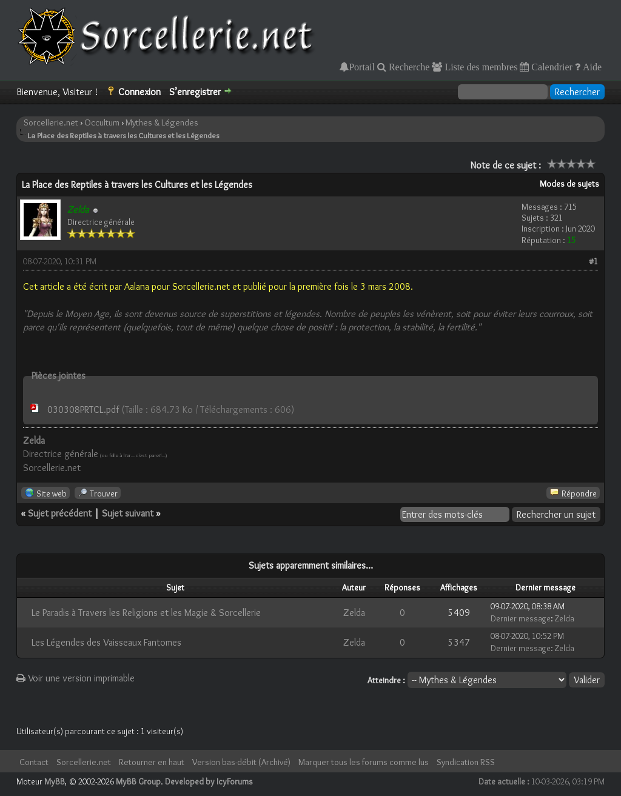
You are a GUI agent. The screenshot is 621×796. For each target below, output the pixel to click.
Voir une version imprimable (75, 678)
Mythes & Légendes (162, 122)
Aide (591, 67)
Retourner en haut (151, 762)
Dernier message (521, 618)
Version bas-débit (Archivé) (241, 762)
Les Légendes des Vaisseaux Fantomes (106, 642)
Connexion (139, 92)
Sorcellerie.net (51, 122)
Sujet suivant (127, 513)
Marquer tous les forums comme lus (363, 762)
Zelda (354, 612)
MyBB (54, 781)
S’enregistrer (195, 92)
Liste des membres (479, 67)
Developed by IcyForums (209, 781)
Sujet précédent (60, 513)
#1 (593, 261)
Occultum (101, 122)
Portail (362, 67)
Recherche (408, 67)
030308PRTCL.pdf (83, 409)
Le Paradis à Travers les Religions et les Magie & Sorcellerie (146, 612)
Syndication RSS (466, 762)
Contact (34, 762)
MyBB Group (138, 781)
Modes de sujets (569, 183)
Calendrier (550, 67)
